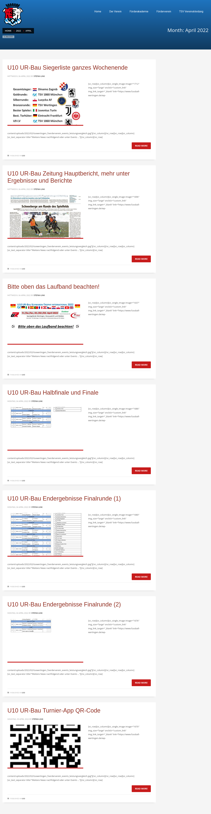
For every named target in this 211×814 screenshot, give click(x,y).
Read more (141, 145)
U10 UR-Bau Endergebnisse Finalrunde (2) (64, 604)
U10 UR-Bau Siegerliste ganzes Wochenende (67, 67)
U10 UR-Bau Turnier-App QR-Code (53, 710)
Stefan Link (39, 76)
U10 (23, 156)
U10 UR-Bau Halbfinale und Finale (52, 392)
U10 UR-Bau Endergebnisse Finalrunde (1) (64, 498)
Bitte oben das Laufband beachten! (53, 286)
